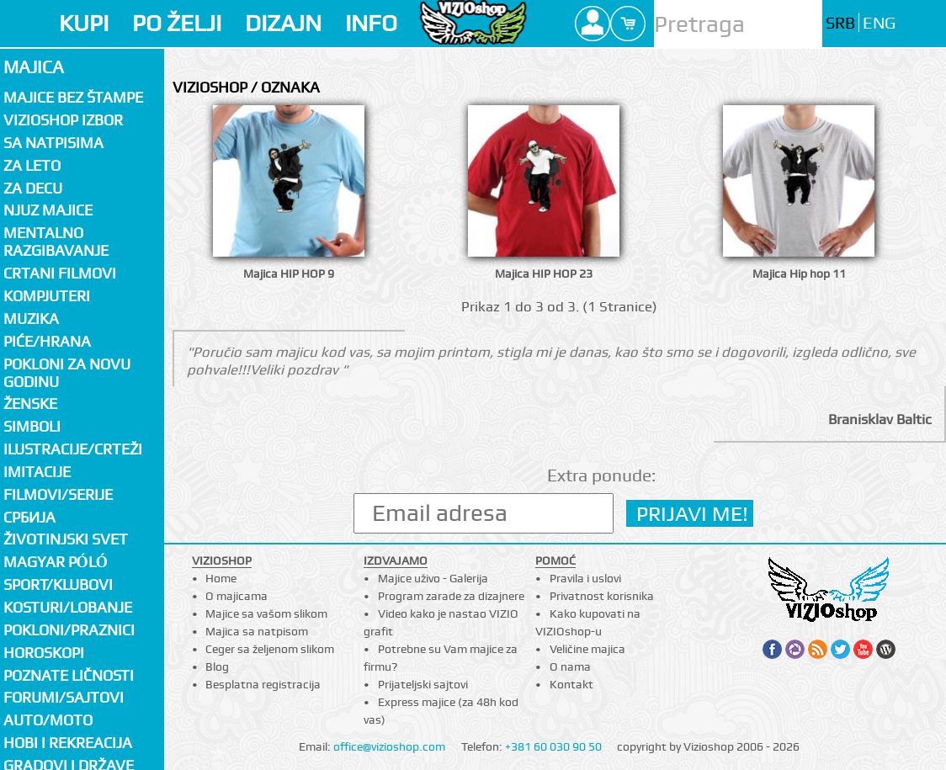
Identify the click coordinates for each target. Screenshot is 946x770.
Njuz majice (48, 210)
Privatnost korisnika (602, 596)
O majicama (236, 596)
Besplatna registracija (263, 684)
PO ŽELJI (176, 23)
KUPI (84, 23)
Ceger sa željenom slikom (269, 649)
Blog (217, 666)
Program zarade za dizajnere (451, 596)
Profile (592, 23)
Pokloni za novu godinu (66, 372)
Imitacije (37, 472)
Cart (628, 23)
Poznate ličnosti (68, 675)
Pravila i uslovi (585, 578)
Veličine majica (587, 649)
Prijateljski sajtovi (423, 684)
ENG (879, 23)
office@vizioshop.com (389, 746)
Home (220, 578)
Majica (33, 66)
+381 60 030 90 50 (553, 746)
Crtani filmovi (59, 273)
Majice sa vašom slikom (266, 613)
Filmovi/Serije (58, 494)
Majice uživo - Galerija (433, 578)
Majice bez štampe (73, 97)
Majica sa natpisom (256, 631)
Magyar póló (55, 562)
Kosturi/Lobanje (67, 607)
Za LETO (32, 165)
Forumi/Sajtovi (63, 697)
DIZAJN (283, 23)
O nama (570, 666)
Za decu (32, 188)
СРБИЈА (29, 517)
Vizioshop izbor (63, 120)
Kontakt (571, 684)
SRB (840, 23)
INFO (371, 23)
